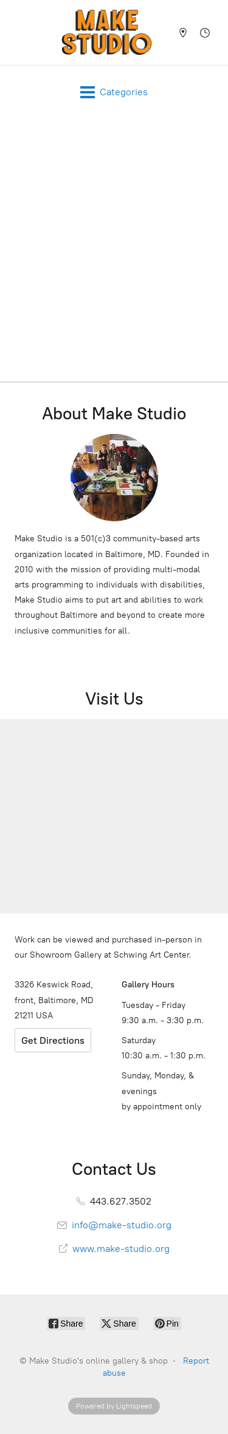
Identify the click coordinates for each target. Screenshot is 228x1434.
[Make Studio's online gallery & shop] (106, 32)
